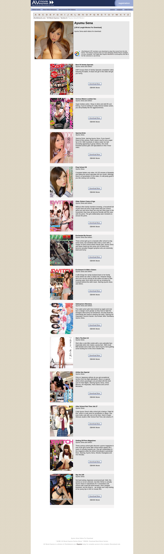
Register (79, 544)
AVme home (36, 9)
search (112, 9)
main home (128, 9)
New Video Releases (50, 9)
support (119, 9)
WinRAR (110, 54)
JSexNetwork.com (39, 18)
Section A (64, 18)
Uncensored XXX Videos (67, 9)
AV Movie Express (53, 18)
